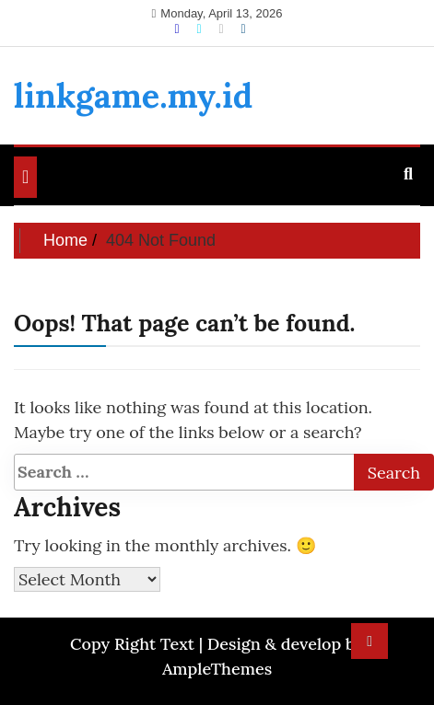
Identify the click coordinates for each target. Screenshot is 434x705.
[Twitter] (200, 28)
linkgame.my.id (133, 96)
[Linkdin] (242, 28)
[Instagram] (222, 28)
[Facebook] (178, 28)
